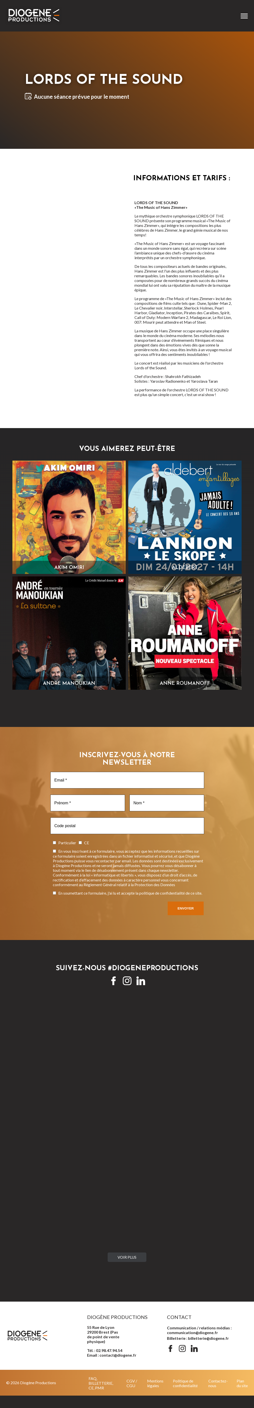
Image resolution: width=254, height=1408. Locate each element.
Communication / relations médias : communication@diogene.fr (199, 1330)
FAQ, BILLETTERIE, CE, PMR (101, 1383)
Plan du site (242, 1383)
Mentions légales (155, 1383)
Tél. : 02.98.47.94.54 (104, 1350)
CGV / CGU (132, 1383)
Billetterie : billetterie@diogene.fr (198, 1338)
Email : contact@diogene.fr (111, 1355)
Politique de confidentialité (185, 1383)
